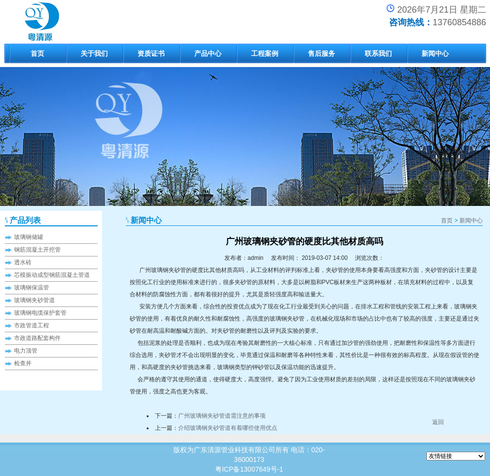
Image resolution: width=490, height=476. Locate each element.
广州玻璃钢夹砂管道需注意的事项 (222, 415)
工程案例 (264, 53)
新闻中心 (435, 53)
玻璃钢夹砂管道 (34, 300)
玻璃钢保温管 (31, 287)
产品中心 (207, 53)
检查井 (23, 363)
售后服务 (321, 53)
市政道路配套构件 (37, 338)
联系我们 (378, 53)
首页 (37, 53)
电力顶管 (25, 350)
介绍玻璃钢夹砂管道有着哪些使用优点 (227, 428)
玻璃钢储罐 (28, 237)
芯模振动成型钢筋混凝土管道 (52, 275)
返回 (438, 422)
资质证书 (151, 53)
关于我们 (94, 53)
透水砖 (23, 262)
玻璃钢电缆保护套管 (40, 312)
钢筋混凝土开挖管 (37, 249)
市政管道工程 (31, 325)
